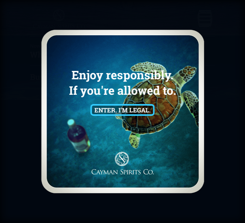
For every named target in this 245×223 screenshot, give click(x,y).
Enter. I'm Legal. (123, 110)
